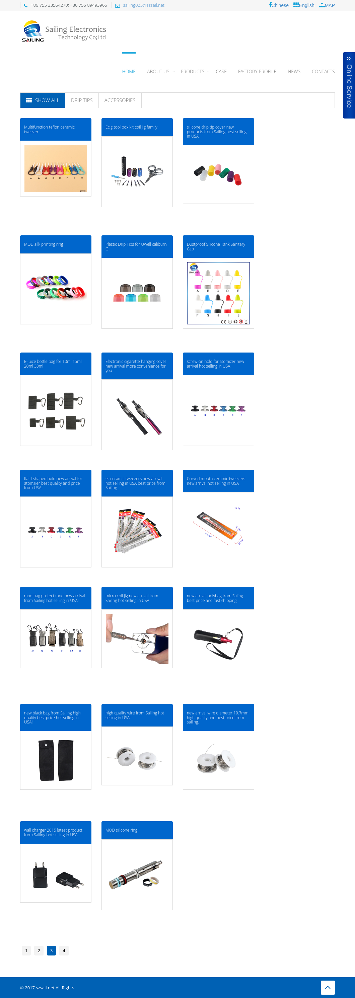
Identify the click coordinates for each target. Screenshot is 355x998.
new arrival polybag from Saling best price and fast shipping (215, 598)
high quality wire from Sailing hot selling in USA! (134, 715)
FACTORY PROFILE (257, 71)
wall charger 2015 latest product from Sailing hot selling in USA (53, 832)
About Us (158, 71)
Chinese (279, 5)
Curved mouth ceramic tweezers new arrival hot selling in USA (216, 481)
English (303, 5)
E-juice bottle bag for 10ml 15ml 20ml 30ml (52, 364)
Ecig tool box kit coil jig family (131, 127)
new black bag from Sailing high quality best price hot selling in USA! (52, 717)
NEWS (294, 71)
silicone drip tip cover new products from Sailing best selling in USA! (216, 131)
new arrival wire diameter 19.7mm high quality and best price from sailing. (217, 717)
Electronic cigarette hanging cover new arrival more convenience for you (135, 366)
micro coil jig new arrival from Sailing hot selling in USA (131, 598)
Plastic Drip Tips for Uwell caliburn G (136, 246)
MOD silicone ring (121, 830)
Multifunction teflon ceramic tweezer (49, 129)
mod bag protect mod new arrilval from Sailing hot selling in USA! (54, 598)
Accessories (120, 100)
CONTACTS (323, 71)
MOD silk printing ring (43, 244)
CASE (221, 71)
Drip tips (82, 100)
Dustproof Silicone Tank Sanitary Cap (216, 246)
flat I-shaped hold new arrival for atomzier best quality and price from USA (53, 483)
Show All (42, 100)
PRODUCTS (193, 71)
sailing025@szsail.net (143, 5)
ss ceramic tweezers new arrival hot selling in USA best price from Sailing (135, 483)
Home (129, 71)
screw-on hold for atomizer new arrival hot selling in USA (215, 364)
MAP (327, 5)
